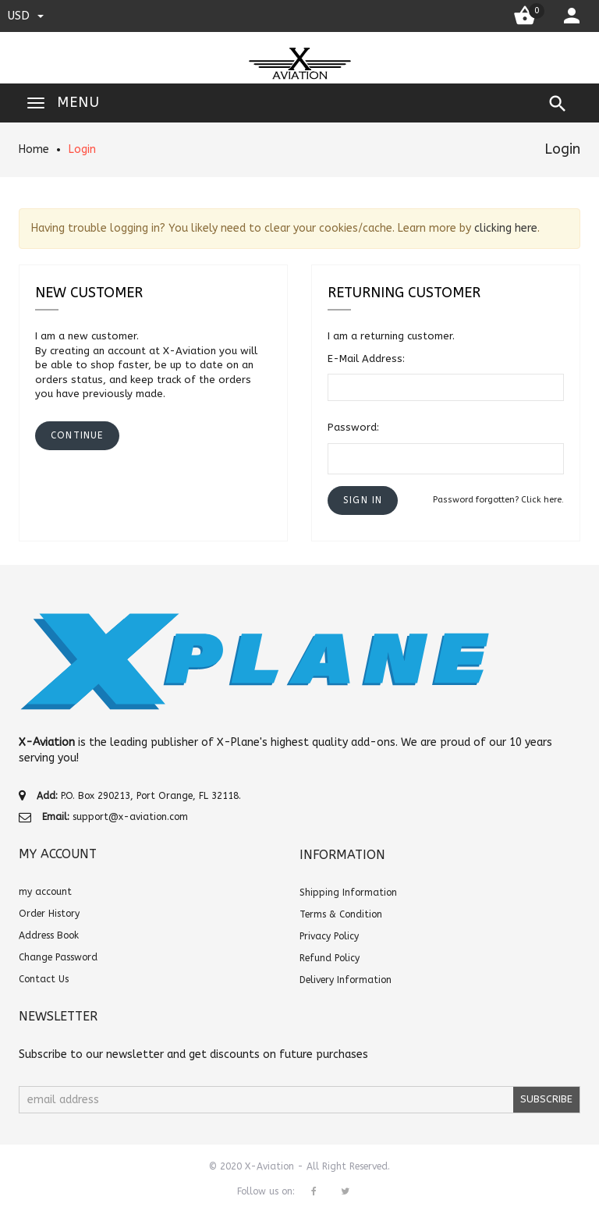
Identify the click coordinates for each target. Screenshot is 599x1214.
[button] (363, 500)
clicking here (505, 228)
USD (26, 16)
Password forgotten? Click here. (498, 500)
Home (34, 149)
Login (82, 149)
